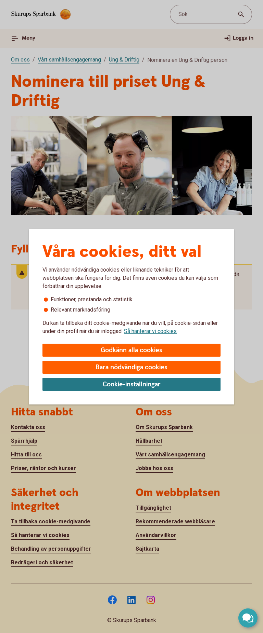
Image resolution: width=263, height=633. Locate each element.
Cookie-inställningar (132, 384)
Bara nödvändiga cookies (131, 367)
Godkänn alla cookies (131, 350)
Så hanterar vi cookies (150, 331)
